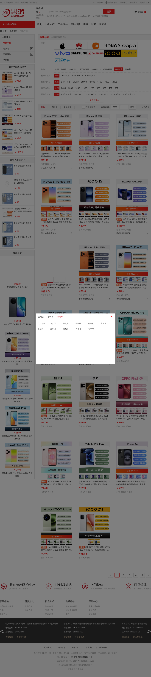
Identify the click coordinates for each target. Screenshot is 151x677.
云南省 (41, 317)
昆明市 (50, 317)
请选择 (60, 317)
